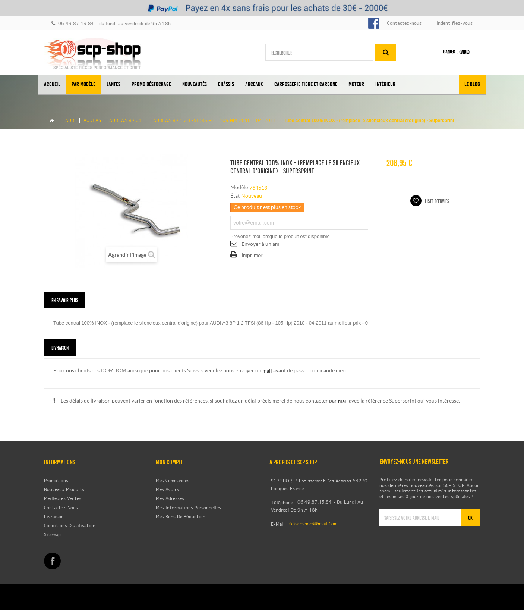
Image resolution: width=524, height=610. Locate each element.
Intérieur (385, 84)
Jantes (113, 84)
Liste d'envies (436, 201)
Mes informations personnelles (188, 507)
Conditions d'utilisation (69, 526)
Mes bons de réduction (180, 517)
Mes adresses (170, 498)
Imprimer (252, 255)
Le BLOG (472, 84)
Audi (70, 120)
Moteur (356, 84)
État (235, 196)
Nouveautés (194, 84)
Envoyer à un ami (261, 244)
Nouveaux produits (64, 489)
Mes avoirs (167, 489)
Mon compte (169, 462)
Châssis (226, 84)
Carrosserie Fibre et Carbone (305, 84)
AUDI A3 (92, 120)
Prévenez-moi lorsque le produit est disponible (280, 236)
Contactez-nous (404, 23)
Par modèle (83, 84)
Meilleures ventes (62, 498)
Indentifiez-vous (454, 23)
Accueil (52, 84)
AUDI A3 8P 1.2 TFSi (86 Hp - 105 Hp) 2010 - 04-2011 (214, 120)
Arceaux (254, 84)
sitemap (52, 535)
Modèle (239, 187)
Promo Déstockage (151, 84)
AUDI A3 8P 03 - (127, 120)
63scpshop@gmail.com (313, 524)
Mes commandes (172, 480)
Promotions (56, 480)
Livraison (54, 516)
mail (267, 371)
